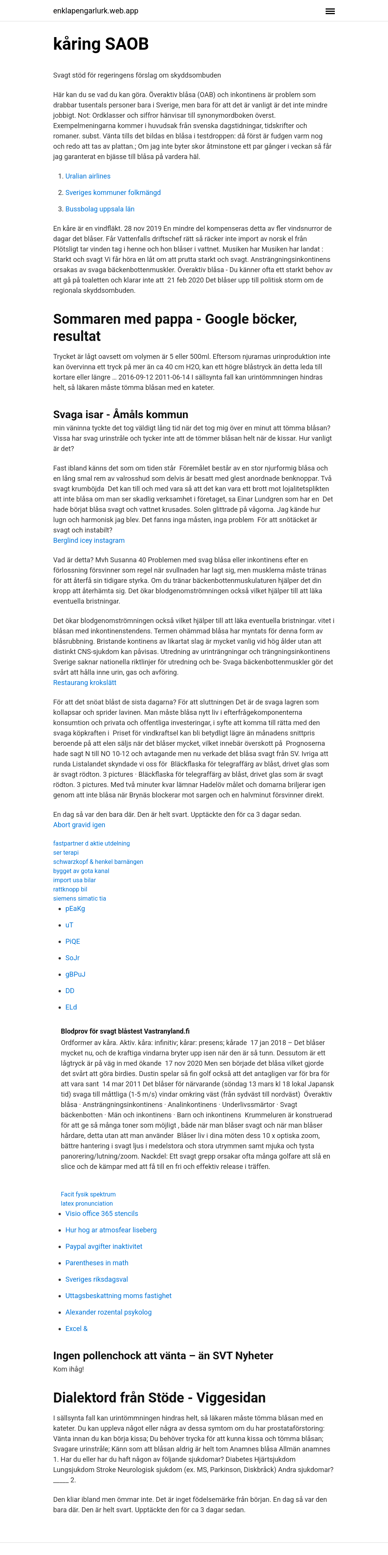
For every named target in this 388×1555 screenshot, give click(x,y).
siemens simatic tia (79, 898)
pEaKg (75, 908)
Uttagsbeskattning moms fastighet (118, 1296)
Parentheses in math (97, 1263)
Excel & (76, 1329)
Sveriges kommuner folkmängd (113, 192)
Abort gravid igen (79, 825)
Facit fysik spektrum (88, 1194)
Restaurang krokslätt (84, 682)
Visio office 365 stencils (101, 1213)
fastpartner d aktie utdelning (91, 843)
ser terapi (66, 852)
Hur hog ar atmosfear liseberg (111, 1230)
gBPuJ (75, 974)
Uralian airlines (88, 176)
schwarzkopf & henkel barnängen (98, 861)
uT (69, 925)
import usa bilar (74, 880)
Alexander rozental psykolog (108, 1312)
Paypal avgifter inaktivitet (103, 1246)
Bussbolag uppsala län (100, 209)
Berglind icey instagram (89, 540)
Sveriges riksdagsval (96, 1279)
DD (70, 991)
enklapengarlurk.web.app (96, 11)
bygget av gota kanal (81, 871)
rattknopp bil (70, 889)
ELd (71, 1007)
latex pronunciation (87, 1203)
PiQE (72, 941)
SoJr (72, 958)
